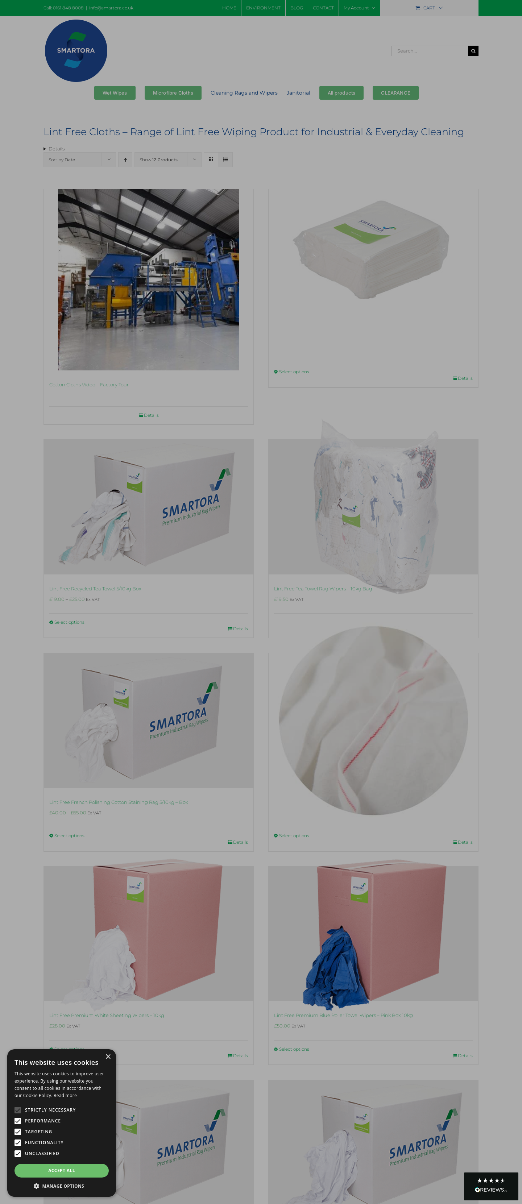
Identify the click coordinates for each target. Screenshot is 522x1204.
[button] (491, 1186)
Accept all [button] (61, 1170)
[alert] (61, 1123)
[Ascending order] (125, 159)
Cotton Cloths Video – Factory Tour (89, 384)
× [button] (108, 1057)
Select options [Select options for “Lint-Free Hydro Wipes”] (294, 371)
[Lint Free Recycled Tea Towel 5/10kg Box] (148, 507)
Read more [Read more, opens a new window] (65, 1095)
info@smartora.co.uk (111, 8)
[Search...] (430, 51)
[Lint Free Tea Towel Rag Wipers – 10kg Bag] (373, 507)
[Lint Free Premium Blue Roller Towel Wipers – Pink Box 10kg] (373, 934)
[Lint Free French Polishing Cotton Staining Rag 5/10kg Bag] (373, 720)
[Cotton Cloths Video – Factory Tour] (148, 279)
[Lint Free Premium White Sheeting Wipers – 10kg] (148, 934)
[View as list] (225, 160)
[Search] (473, 51)
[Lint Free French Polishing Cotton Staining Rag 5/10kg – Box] (148, 720)
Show (159, 159)
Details (465, 378)
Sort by (62, 159)
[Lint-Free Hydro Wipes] (373, 256)
